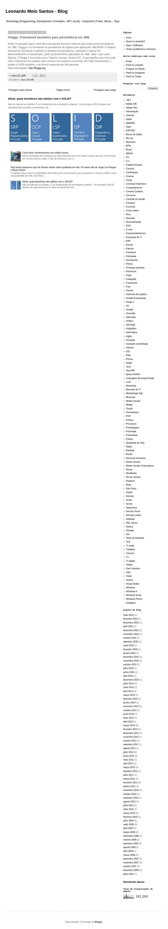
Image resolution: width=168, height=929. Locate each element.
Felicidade (131, 256)
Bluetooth (131, 142)
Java (23, 80)
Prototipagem (132, 427)
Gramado (130, 313)
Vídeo (129, 576)
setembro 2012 (130, 744)
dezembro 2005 (131, 870)
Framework (131, 283)
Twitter (129, 565)
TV (127, 557)
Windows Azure (133, 595)
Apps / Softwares (134, 45)
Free (128, 286)
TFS (128, 542)
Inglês (129, 336)
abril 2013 (128, 721)
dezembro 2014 (131, 680)
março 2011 (129, 779)
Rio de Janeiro (133, 477)
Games (129, 290)
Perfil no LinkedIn (134, 65)
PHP (128, 416)
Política (129, 420)
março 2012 (129, 767)
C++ (128, 161)
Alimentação (132, 111)
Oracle (129, 408)
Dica (128, 214)
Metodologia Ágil (134, 393)
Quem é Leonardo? (135, 41)
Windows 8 (131, 591)
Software (130, 519)
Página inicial (63, 90)
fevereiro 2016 (130, 649)
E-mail (129, 229)
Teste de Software (135, 538)
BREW (129, 153)
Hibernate (131, 317)
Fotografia (131, 279)
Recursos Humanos (136, 458)
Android (130, 115)
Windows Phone (134, 599)
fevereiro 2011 (130, 782)
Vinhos (129, 580)
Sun (128, 534)
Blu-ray (129, 138)
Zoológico (131, 603)
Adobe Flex (131, 107)
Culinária (130, 203)
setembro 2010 (130, 798)
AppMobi (130, 123)
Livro (128, 382)
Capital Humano (134, 165)
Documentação (133, 222)
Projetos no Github (135, 69)
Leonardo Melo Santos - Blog (37, 11)
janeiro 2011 (129, 786)
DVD (128, 226)
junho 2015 (128, 672)
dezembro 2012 (131, 733)
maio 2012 (128, 760)
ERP (128, 241)
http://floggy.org (37, 68)
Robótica (130, 481)
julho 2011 (128, 775)
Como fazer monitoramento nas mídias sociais (45, 153)
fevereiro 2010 (130, 817)
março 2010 (129, 813)
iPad (128, 355)
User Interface (133, 568)
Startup (129, 526)
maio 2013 (128, 718)
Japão (129, 363)
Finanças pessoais (135, 267)
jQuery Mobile (133, 374)
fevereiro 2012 (130, 771)
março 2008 (129, 855)
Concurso (131, 195)
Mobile (129, 405)
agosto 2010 (129, 801)
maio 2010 (128, 809)
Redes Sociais (133, 462)
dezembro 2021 (131, 630)
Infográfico (131, 328)
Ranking (130, 450)
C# (127, 157)
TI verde (130, 545)
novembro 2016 (131, 634)
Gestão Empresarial (136, 298)
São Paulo (131, 488)
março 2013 (129, 725)
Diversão (130, 218)
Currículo (130, 206)
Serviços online (133, 515)
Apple (129, 119)
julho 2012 (128, 752)
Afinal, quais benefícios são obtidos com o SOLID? (39, 98)
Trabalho (130, 549)
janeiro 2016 (129, 653)
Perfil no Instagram (135, 73)
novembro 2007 (131, 862)
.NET (128, 100)
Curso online (132, 210)
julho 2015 (128, 668)
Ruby (128, 485)
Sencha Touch (133, 511)
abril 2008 (128, 851)
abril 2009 (128, 828)
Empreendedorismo (136, 233)
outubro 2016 (129, 638)
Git (127, 306)
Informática (131, 332)
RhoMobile (131, 473)
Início (128, 37)
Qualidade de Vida (135, 443)
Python (129, 439)
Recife (129, 454)
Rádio (129, 446)
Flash (128, 275)
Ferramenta (132, 260)
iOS (128, 351)
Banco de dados (134, 134)
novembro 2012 (131, 737)
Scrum (129, 504)
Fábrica (129, 248)
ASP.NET (130, 130)
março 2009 (129, 832)
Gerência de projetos (136, 294)
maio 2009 (128, 824)
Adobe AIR (131, 104)
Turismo (130, 553)
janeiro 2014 (129, 702)
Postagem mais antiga (105, 90)
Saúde (129, 492)
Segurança (131, 507)
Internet (130, 347)
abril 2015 (128, 676)
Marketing (131, 386)
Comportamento (134, 187)
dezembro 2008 (131, 836)
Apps (128, 127)
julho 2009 (128, 820)
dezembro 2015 (131, 657)
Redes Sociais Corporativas (140, 466)
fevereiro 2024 (130, 619)
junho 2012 (128, 756)
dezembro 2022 (131, 622)
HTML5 (129, 321)
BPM (128, 146)
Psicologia (131, 431)
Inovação (130, 340)
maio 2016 (128, 645)
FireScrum (131, 271)
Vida (128, 572)
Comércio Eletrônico (136, 184)
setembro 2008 (130, 843)
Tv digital (130, 561)
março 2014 (129, 695)
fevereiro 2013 (130, 729)
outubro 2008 (129, 840)
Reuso (129, 469)
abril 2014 (128, 691)
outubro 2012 (129, 740)
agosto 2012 (129, 748)
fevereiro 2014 (130, 699)
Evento (129, 245)
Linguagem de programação (140, 378)
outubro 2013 (129, 710)
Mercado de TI (133, 389)
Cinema (130, 176)
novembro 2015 (131, 660)
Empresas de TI (134, 237)
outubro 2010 (129, 794)
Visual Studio (132, 584)
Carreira (130, 168)
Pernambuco (132, 412)
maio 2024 (128, 615)
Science (130, 496)
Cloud (129, 180)
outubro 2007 (129, 866)
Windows (130, 587)
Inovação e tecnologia (137, 344)
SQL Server (132, 523)
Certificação (132, 172)
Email (129, 61)
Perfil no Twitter (133, 76)
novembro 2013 (131, 706)
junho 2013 (128, 714)
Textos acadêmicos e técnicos (141, 49)
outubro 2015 (129, 664)
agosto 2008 (129, 847)
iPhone (129, 359)
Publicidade (132, 435)
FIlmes (129, 264)
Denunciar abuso (133, 881)
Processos (131, 424)
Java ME (30, 80)
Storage (130, 530)
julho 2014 (128, 683)
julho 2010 (128, 805)
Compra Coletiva (134, 191)
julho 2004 (128, 874)
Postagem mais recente (20, 90)
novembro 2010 (131, 790)
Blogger (98, 922)
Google (129, 309)
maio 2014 (128, 687)
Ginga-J (130, 302)
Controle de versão (135, 199)
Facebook (131, 252)
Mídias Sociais (133, 401)
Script (129, 500)
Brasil (129, 149)
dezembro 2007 (131, 859)
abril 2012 (128, 763)
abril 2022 (128, 626)
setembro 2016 (130, 641)
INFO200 (130, 325)
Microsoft (130, 397)
